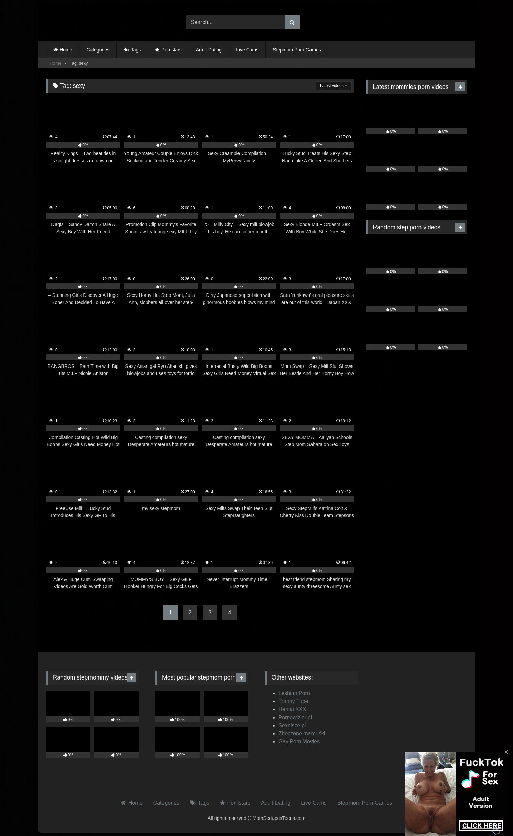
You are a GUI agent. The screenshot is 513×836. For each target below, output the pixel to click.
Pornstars (171, 50)
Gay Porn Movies (299, 741)
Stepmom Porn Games (297, 50)
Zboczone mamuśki (302, 733)
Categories (97, 50)
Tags (136, 50)
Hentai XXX (292, 709)
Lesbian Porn (294, 693)
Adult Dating (209, 50)
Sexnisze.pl (292, 725)
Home (66, 50)
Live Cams (247, 50)
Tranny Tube (293, 701)
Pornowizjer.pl (295, 717)
